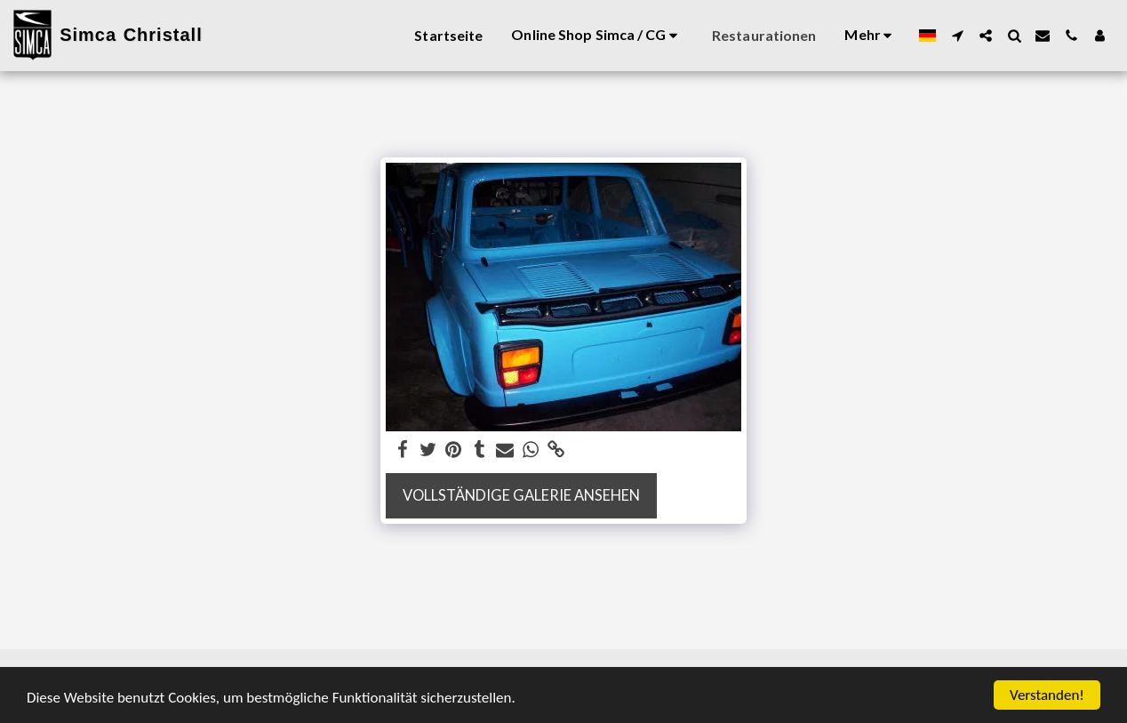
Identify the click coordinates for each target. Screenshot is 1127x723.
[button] (957, 35)
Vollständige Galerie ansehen (521, 495)
